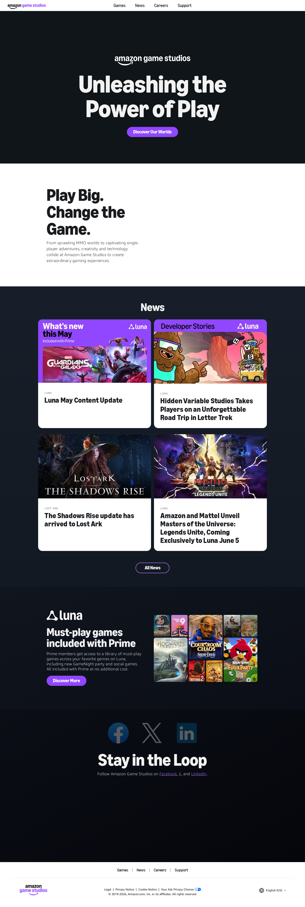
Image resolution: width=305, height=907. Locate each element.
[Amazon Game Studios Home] (27, 6)
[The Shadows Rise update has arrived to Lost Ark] (94, 466)
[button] (272, 890)
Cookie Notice (147, 889)
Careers (161, 5)
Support (184, 5)
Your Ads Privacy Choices (181, 889)
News (140, 5)
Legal (107, 889)
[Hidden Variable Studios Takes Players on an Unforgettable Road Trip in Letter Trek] (210, 351)
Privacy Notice (124, 889)
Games (120, 5)
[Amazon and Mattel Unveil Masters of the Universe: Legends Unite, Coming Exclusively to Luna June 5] (210, 466)
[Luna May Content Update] (94, 351)
